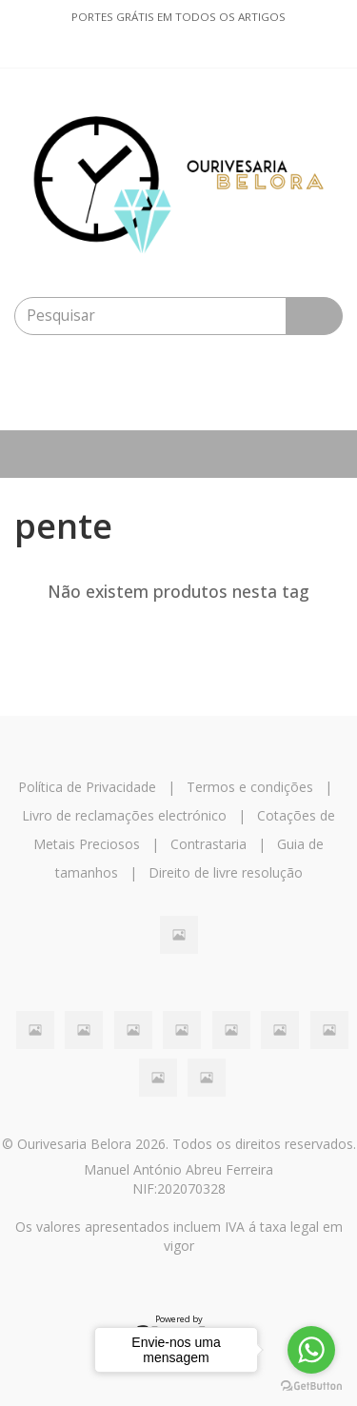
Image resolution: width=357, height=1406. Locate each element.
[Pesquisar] (314, 316)
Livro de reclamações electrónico (124, 815)
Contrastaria (208, 844)
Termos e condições (250, 787)
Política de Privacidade (87, 787)
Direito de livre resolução (226, 872)
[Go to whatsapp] (311, 1350)
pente (63, 526)
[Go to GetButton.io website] (311, 1386)
